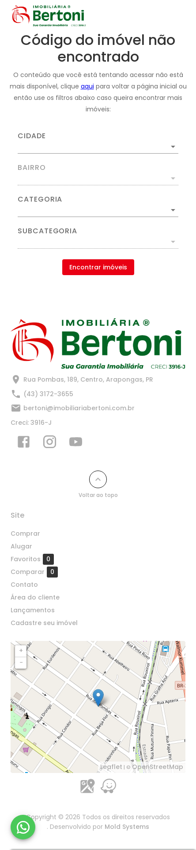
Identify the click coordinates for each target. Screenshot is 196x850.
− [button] (21, 662)
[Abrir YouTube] (75, 443)
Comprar (25, 533)
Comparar (34, 572)
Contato (24, 584)
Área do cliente (35, 597)
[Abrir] (173, 146)
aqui (87, 86)
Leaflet (111, 766)
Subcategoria (47, 231)
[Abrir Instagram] (49, 443)
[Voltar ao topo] (98, 479)
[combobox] (98, 143)
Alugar (21, 546)
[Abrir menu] (170, 16)
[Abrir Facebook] (23, 443)
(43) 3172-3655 (48, 394)
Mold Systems (127, 826)
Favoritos (32, 559)
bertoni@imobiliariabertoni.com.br (79, 408)
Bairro (32, 167)
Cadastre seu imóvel (44, 622)
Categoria (40, 199)
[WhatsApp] (23, 827)
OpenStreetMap (157, 766)
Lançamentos (33, 610)
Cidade (32, 136)
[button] (98, 210)
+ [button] (21, 650)
